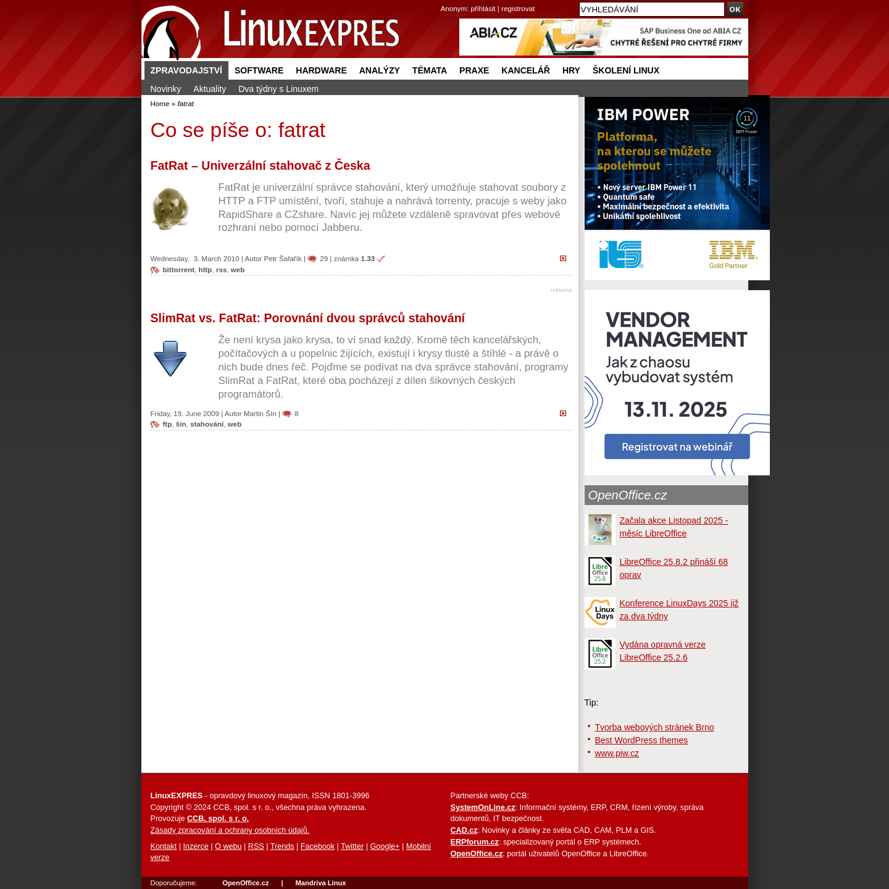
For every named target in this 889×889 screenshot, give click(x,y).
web (238, 269)
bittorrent (179, 269)
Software (259, 70)
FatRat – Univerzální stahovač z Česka (260, 165)
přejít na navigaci (444, 0)
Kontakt (164, 846)
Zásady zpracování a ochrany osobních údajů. (230, 830)
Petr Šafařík (282, 258)
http (205, 269)
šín (181, 424)
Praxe (474, 70)
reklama (561, 289)
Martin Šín (260, 413)
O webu (228, 846)
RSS (256, 846)
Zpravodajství (186, 70)
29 (324, 258)
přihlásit (483, 8)
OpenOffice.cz (627, 495)
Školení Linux (626, 70)
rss (221, 269)
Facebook (318, 846)
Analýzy (379, 70)
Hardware (321, 70)
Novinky (166, 89)
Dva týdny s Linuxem (278, 89)
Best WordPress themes (641, 740)
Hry (571, 70)
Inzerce (196, 846)
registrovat (518, 8)
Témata (429, 70)
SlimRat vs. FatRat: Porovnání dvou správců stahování (308, 318)
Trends (282, 846)
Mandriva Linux (320, 883)
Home (160, 103)
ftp (167, 424)
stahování (206, 424)
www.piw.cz (617, 753)
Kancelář (525, 70)
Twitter (352, 846)
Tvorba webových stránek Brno (654, 727)
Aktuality (209, 89)
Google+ (384, 846)
